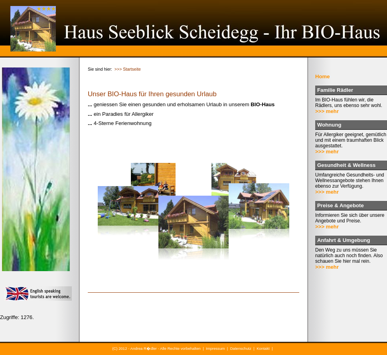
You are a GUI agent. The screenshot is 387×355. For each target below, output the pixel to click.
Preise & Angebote (340, 205)
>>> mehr (327, 111)
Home (322, 76)
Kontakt (263, 348)
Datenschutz (240, 348)
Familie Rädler (335, 90)
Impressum (215, 348)
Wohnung (329, 125)
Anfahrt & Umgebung (343, 240)
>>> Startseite (128, 69)
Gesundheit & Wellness (346, 165)
